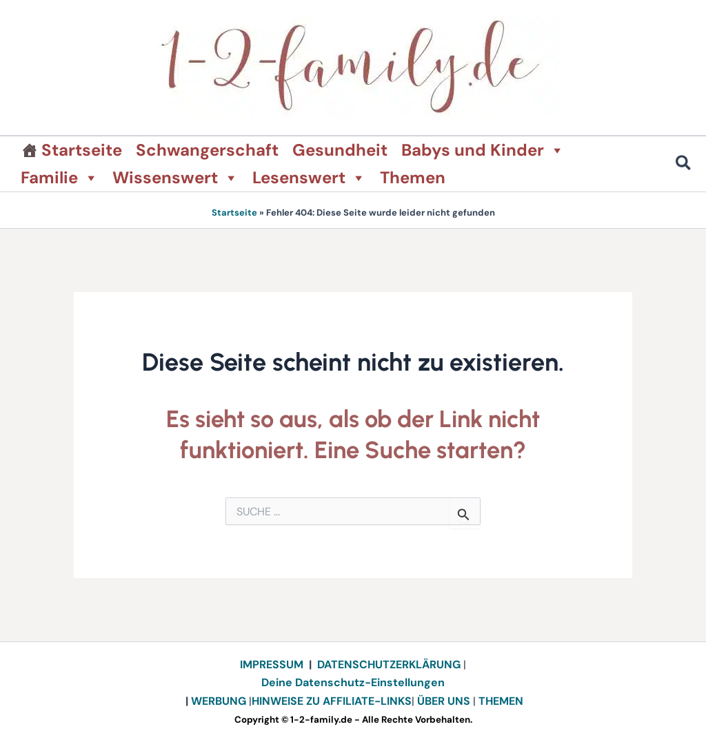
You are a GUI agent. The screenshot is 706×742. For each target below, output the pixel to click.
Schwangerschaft (207, 150)
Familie (60, 178)
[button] (684, 165)
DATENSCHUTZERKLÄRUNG (389, 664)
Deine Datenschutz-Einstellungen (353, 682)
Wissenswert (175, 178)
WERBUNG (220, 701)
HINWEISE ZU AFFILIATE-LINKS (332, 701)
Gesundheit (339, 150)
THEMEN (500, 701)
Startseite (81, 150)
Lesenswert (309, 178)
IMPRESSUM (271, 664)
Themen (412, 177)
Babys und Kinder (483, 150)
